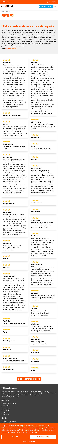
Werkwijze (5, 409)
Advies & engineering (8, 421)
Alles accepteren (43, 437)
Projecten (5, 411)
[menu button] (56, 7)
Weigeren (15, 437)
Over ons (5, 414)
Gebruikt (4, 405)
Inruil (3, 407)
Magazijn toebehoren (8, 403)
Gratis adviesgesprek (46, 6)
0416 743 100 (52, 2)
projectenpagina (11, 48)
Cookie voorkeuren (29, 441)
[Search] (2, 7)
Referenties (5, 412)
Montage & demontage (9, 423)
